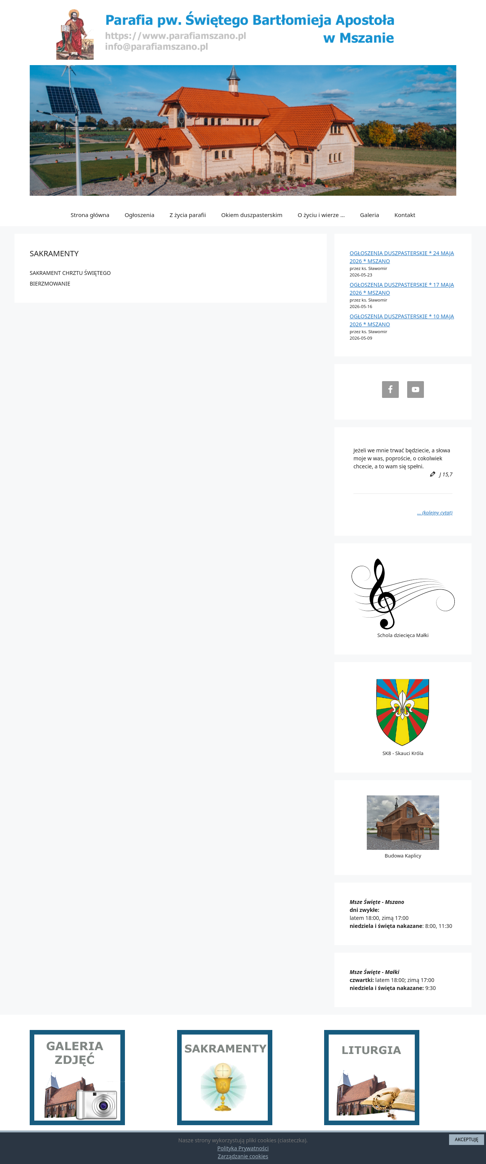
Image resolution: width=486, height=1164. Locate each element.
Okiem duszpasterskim (252, 215)
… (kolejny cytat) (434, 512)
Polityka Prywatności (243, 1148)
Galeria (369, 215)
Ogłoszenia (139, 215)
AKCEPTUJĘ (466, 1139)
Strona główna (90, 215)
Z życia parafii (187, 215)
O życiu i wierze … (321, 215)
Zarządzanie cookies (243, 1156)
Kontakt (405, 215)
